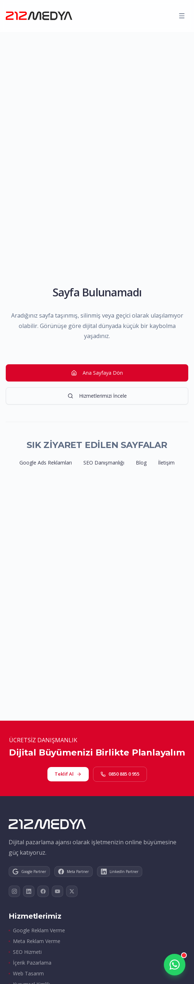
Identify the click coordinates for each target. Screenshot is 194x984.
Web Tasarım (26, 973)
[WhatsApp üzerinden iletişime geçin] (174, 964)
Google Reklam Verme (37, 930)
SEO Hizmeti (25, 951)
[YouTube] (57, 891)
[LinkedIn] (28, 891)
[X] (72, 891)
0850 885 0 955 (120, 774)
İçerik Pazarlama (30, 962)
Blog (141, 462)
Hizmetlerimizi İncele (97, 395)
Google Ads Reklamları (45, 462)
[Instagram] (14, 891)
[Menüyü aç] (181, 15)
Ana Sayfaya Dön (97, 372)
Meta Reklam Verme (34, 941)
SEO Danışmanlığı (103, 462)
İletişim (166, 462)
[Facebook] (43, 891)
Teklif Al (68, 774)
